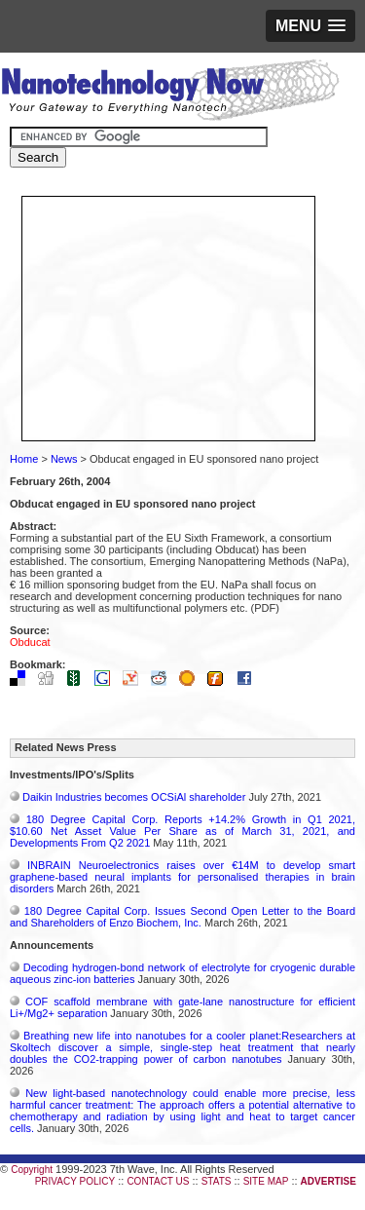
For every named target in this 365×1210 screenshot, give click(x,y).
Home (24, 459)
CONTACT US (158, 1181)
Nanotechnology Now (170, 92)
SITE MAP (266, 1181)
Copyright (32, 1169)
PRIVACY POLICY (75, 1181)
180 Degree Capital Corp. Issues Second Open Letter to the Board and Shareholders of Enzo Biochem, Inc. (182, 916)
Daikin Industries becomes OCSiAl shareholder (133, 797)
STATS (216, 1181)
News (64, 459)
